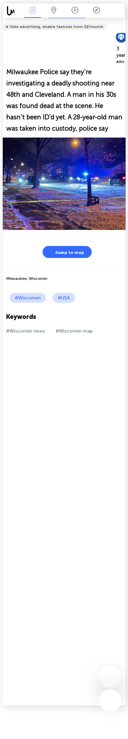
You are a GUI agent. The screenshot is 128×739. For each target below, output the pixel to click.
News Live (32, 11)
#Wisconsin (28, 298)
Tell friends (123, 22)
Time (75, 11)
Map (54, 11)
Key (96, 11)
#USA (64, 298)
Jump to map (65, 252)
